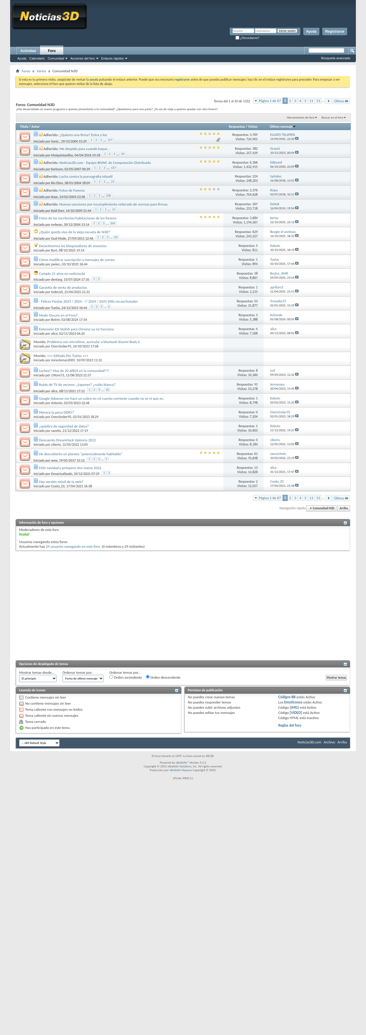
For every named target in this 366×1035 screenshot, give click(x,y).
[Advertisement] (54, 605)
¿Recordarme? (247, 38)
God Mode (58, 238)
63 (115, 237)
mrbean (56, 225)
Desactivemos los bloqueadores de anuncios (72, 246)
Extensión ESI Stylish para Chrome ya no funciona (76, 329)
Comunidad (56, 58)
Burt (54, 250)
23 (112, 182)
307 (255, 204)
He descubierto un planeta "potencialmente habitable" (80, 454)
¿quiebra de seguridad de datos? (64, 426)
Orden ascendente (125, 677)
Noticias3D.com (309, 742)
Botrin (55, 320)
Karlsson (57, 169)
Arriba (344, 508)
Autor (35, 127)
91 (256, 384)
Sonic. (55, 141)
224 (255, 176)
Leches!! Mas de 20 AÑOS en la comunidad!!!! (74, 371)
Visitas (253, 127)
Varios (41, 71)
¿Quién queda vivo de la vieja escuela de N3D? (74, 232)
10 (107, 390)
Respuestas (237, 127)
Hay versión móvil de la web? (61, 481)
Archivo (329, 742)
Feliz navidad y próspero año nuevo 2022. (70, 468)
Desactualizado (61, 474)
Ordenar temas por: (77, 672)
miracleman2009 (63, 360)
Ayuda (311, 31)
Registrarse (334, 31)
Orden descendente (163, 677)
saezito (56, 431)
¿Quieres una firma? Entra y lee (83, 135)
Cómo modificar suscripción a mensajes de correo (77, 260)
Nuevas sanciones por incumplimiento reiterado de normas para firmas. (113, 204)
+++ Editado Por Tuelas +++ (67, 355)
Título (24, 127)
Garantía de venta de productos (63, 287)
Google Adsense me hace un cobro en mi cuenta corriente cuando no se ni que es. (101, 398)
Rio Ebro (57, 183)
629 (255, 232)
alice (54, 334)
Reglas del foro (289, 725)
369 (112, 223)
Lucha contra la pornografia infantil (86, 176)
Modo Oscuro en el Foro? (58, 315)
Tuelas (55, 308)
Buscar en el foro (332, 117)
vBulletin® (182, 762)
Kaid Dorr (57, 211)
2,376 (254, 190)
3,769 (254, 135)
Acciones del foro (82, 58)
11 (311, 101)
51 (318, 101)
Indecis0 (57, 292)
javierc (55, 264)
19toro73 (57, 375)
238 (108, 195)
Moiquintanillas (62, 155)
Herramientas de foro (300, 117)
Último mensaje (283, 127)
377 (110, 140)
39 (122, 154)
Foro (52, 51)
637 (113, 168)
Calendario (37, 58)
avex (54, 460)
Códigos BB (287, 697)
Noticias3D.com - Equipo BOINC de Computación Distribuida (105, 162)
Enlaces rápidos (112, 58)
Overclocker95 (61, 346)
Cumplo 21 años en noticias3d (62, 273)
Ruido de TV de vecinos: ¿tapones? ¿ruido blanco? (77, 384)
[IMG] (294, 707)
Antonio (56, 403)
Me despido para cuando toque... (84, 149)
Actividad (28, 51)
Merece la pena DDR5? (56, 412)
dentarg (56, 279)
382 (255, 149)
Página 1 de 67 (270, 101)
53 (256, 301)
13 (256, 468)
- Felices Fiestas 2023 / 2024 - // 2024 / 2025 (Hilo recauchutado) (88, 301)
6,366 (254, 162)
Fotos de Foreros (72, 190)
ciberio (56, 444)
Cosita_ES (58, 486)
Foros (26, 71)
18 (256, 273)
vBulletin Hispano (181, 770)
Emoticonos (293, 702)
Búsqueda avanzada (335, 58)
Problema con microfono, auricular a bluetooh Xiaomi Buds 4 (93, 342)
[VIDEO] (296, 712)
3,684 (254, 218)
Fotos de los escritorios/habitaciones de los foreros (78, 218)
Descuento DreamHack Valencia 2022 (67, 440)
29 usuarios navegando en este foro (73, 546)
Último (341, 101)
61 (256, 454)
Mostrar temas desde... (36, 672)
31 (113, 209)
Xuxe (54, 197)
